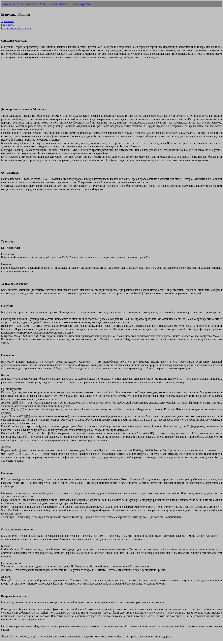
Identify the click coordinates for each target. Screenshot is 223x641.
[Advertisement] (86, 85)
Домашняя (8, 4)
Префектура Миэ (80, 4)
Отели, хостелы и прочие (16, 28)
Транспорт (7, 21)
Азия (20, 4)
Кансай (63, 4)
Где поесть (7, 24)
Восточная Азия (35, 4)
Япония (52, 4)
